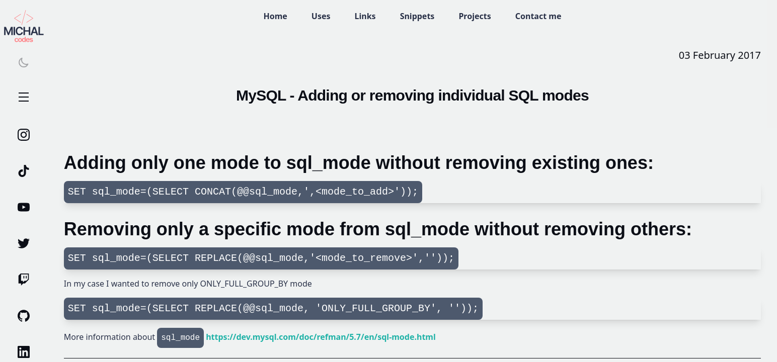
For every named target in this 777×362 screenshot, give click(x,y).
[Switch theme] (24, 62)
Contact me (538, 16)
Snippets (417, 16)
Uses (321, 16)
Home (275, 16)
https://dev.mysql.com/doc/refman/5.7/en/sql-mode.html (321, 336)
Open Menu (24, 98)
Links (365, 16)
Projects (474, 16)
